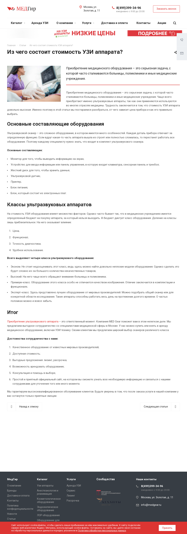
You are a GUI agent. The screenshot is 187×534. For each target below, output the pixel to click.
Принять (167, 528)
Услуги (88, 23)
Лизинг (71, 495)
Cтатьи (11, 518)
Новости (12, 513)
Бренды (11, 490)
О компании (66, 23)
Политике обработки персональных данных (102, 530)
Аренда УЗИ (39, 23)
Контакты (143, 23)
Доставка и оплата (114, 23)
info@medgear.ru (151, 504)
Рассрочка (73, 500)
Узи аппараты (45, 485)
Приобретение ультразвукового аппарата (32, 321)
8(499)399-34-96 (128, 8)
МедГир (12, 479)
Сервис (71, 490)
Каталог (18, 23)
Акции (162, 23)
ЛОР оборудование (48, 515)
